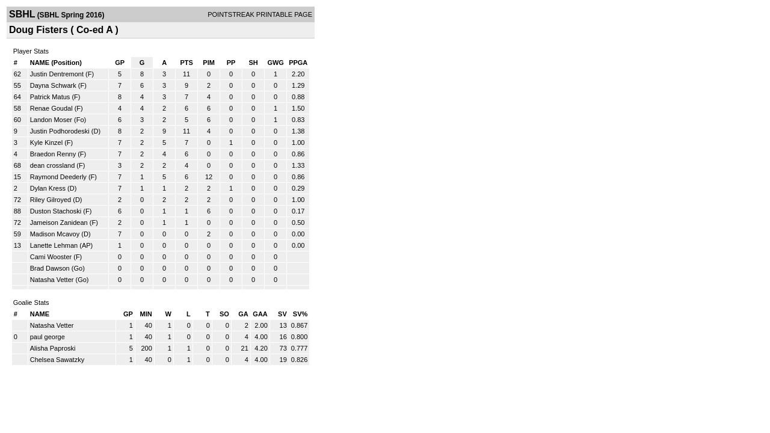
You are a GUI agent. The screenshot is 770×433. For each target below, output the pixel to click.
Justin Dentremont (57, 74)
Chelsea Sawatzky (57, 359)
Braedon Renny (53, 154)
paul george (47, 336)
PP (231, 62)
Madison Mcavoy (55, 234)
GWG (275, 62)
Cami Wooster (51, 256)
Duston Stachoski (56, 211)
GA (243, 314)
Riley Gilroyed (50, 199)
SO (224, 314)
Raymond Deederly (58, 176)
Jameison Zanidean (59, 222)
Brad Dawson (50, 268)
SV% (300, 314)
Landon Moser (51, 119)
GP (120, 62)
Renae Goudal (51, 108)
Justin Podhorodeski (60, 131)
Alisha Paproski (53, 348)
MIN (146, 314)
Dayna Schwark (53, 85)
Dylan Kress (48, 188)
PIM (209, 62)
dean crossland (52, 165)
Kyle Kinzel (46, 142)
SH (252, 62)
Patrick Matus (50, 96)
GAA (260, 314)
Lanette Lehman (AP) (61, 245)
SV (282, 314)
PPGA (298, 62)
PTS (186, 62)
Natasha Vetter (52, 279)
